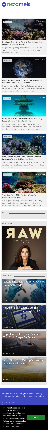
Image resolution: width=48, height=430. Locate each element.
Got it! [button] (36, 417)
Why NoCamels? (8, 402)
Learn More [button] (14, 426)
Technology (7, 98)
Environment (7, 22)
